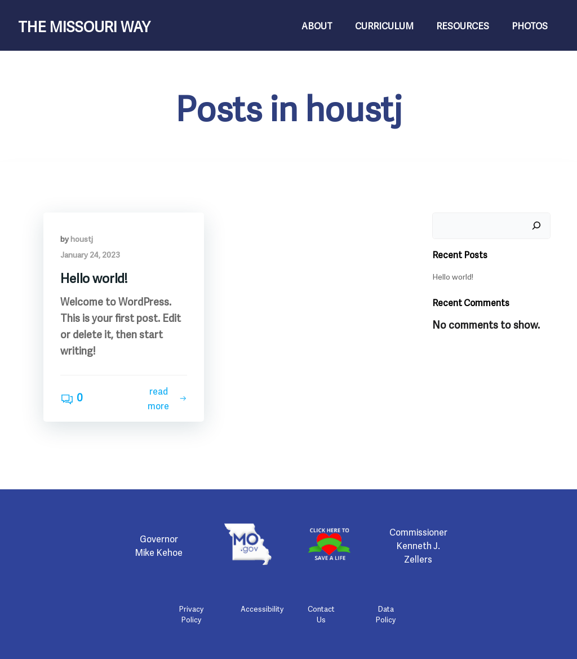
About (316, 25)
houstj (81, 238)
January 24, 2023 (90, 254)
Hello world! (452, 276)
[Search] (536, 226)
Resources (462, 25)
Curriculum (384, 25)
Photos (530, 25)
